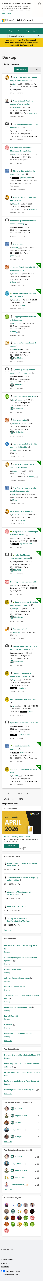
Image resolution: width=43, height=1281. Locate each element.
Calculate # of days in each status (17, 978)
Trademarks (5, 1267)
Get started (28, 45)
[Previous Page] (4, 793)
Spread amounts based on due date (24, 723)
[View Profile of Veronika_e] (16, 107)
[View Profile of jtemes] (14, 471)
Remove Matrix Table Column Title (18, 1007)
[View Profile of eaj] (13, 706)
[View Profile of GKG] (14, 585)
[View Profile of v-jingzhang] (22, 688)
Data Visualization (20, 420)
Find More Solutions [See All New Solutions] (8, 1040)
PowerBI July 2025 (11, 1016)
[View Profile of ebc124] (14, 84)
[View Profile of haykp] (14, 680)
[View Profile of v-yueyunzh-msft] (26, 544)
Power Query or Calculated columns (18, 1033)
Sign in (20, 31)
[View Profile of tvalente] (15, 274)
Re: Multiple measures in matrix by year (20, 1090)
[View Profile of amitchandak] (18, 408)
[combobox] (24, 36)
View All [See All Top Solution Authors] (8, 1141)
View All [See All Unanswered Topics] (8, 930)
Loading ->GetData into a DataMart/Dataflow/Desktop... (18, 919)
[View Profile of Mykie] (14, 494)
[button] (21, 69)
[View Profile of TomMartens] (18, 358)
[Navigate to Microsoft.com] (8, 20)
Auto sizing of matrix (21, 629)
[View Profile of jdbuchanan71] (19, 617)
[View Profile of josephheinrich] (17, 400)
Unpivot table (18, 244)
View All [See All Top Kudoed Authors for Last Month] (8, 1189)
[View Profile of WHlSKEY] (15, 515)
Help (27, 31)
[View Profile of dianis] (22, 752)
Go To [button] (35, 31)
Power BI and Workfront (16, 906)
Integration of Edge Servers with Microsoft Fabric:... (19, 893)
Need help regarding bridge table (23, 582)
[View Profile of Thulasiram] (16, 632)
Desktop (7, 952)
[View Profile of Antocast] (15, 154)
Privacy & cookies (7, 1259)
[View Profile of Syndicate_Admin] (26, 177)
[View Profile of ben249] (15, 776)
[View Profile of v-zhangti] (30, 711)
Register (12, 31)
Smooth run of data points (14, 987)
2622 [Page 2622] (6, 798)
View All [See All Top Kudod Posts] (8, 1093)
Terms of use (5, 1263)
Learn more (6, 13)
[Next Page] (26, 798)
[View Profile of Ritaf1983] (17, 570)
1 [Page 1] (8, 793)
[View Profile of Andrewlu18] (16, 349)
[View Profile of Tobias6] (15, 300)
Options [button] (34, 69)
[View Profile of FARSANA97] (16, 423)
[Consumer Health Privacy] (21, 1274)
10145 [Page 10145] (20, 798)
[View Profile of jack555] (15, 323)
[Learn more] (11, 846)
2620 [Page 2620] (20, 793)
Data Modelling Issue (12, 969)
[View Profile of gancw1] (15, 247)
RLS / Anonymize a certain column (23, 699)
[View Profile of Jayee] (14, 450)
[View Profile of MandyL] (15, 608)
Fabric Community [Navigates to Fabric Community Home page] (26, 20)
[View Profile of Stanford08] (16, 204)
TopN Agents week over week (24, 396)
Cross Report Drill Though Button (23, 511)
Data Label (8, 1025)
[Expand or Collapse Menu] (3, 26)
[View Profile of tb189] (14, 538)
